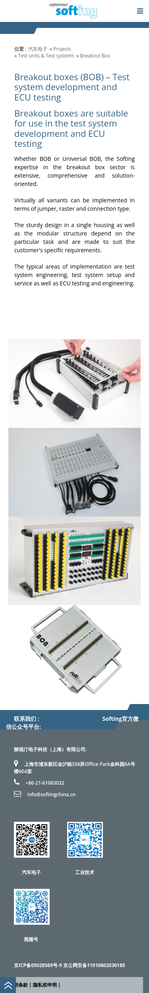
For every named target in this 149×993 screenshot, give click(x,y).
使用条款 (18, 984)
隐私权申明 (45, 984)
